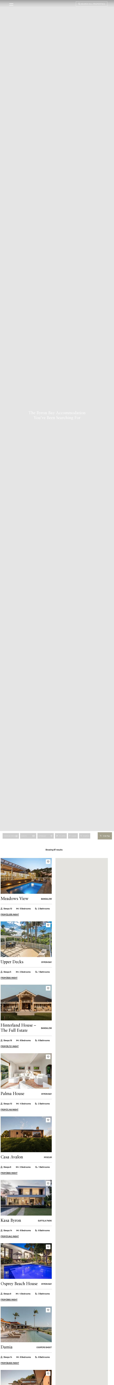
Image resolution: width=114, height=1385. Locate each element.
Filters (60, 836)
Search (84, 836)
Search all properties (91, 6)
